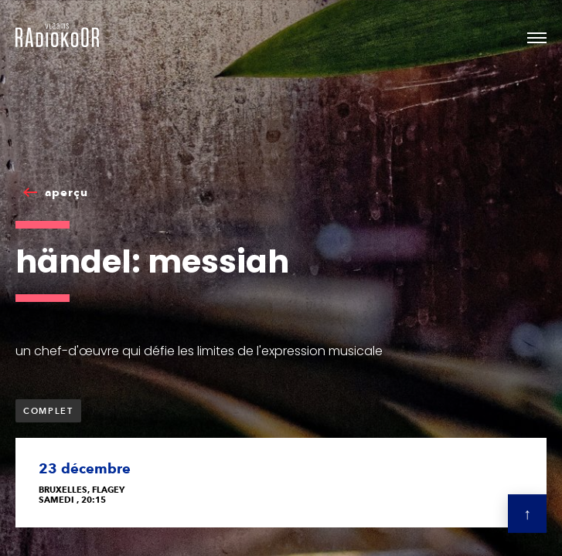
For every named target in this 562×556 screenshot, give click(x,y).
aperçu (66, 192)
